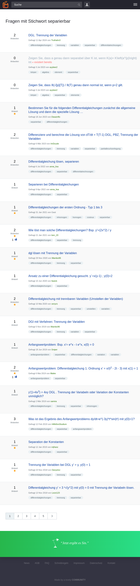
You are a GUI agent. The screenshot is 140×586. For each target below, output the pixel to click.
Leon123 (56, 493)
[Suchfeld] (46, 5)
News (26, 563)
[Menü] (135, 4)
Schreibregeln (61, 563)
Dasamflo (56, 117)
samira (54, 401)
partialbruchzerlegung (111, 149)
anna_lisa (54, 166)
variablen (75, 45)
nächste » (54, 517)
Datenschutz (96, 563)
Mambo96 (56, 258)
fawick (54, 281)
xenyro (55, 304)
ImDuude (55, 144)
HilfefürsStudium (59, 424)
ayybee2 (54, 67)
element (58, 72)
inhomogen (62, 217)
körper (33, 72)
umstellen (91, 309)
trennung (61, 45)
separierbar (90, 45)
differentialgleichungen (41, 45)
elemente (75, 95)
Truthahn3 (56, 40)
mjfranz (55, 447)
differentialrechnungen (111, 45)
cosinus (90, 217)
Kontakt (111, 563)
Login (87, 5)
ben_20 (55, 235)
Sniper (55, 349)
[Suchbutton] (79, 5)
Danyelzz (56, 470)
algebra (45, 72)
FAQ (47, 563)
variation (101, 354)
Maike (53, 373)
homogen (77, 217)
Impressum (79, 563)
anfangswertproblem (40, 354)
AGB (37, 563)
